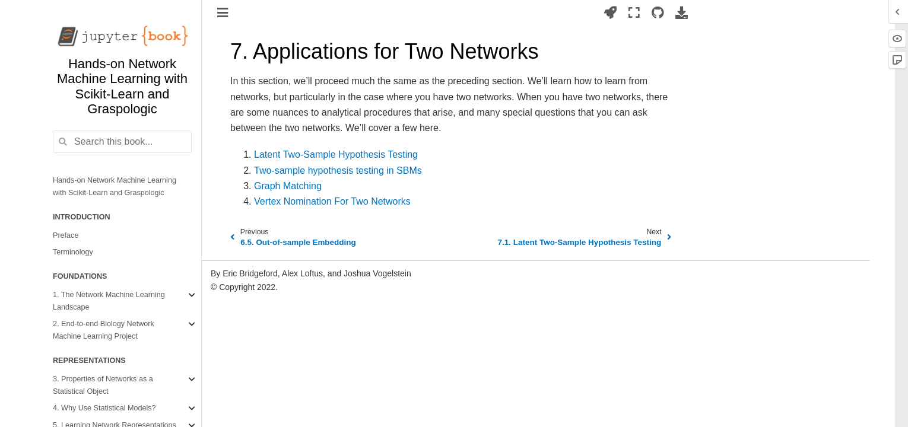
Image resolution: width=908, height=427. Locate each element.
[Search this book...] (122, 141)
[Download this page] (682, 12)
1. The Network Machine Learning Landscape (109, 301)
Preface (65, 235)
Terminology (73, 252)
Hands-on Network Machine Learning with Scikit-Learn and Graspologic (114, 186)
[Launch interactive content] (610, 12)
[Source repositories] (658, 12)
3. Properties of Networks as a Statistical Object (103, 385)
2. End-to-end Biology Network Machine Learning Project (103, 330)
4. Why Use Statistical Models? (104, 408)
